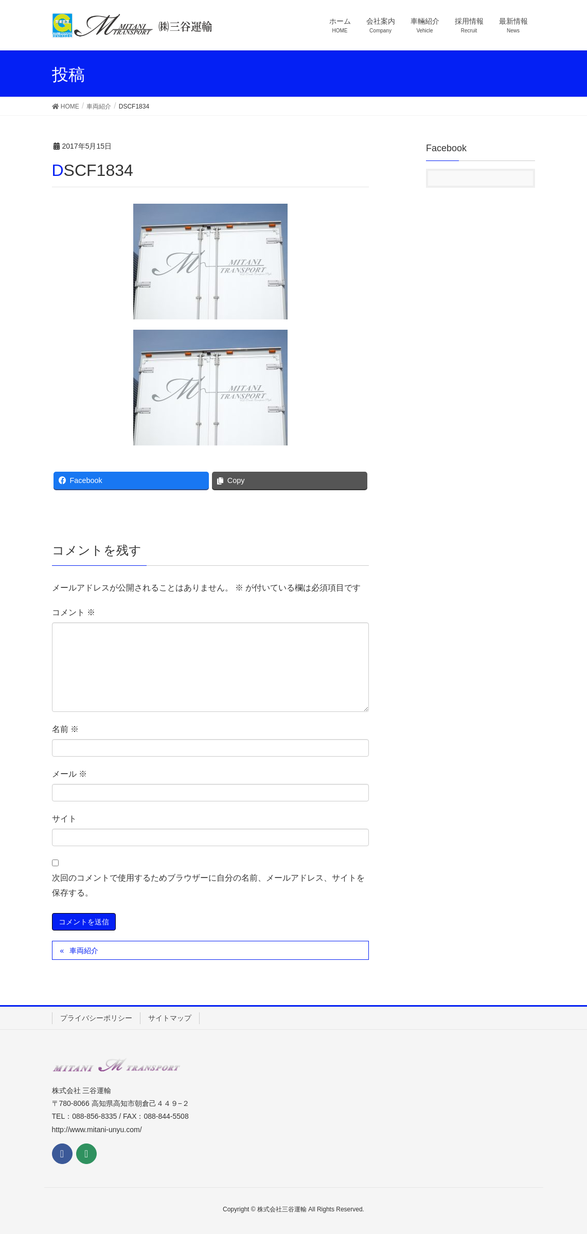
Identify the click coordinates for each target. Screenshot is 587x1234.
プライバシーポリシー (96, 1018)
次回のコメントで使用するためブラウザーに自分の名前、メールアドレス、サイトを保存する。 (208, 885)
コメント (73, 612)
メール (69, 774)
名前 (65, 729)
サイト (64, 818)
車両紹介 (83, 950)
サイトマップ (169, 1018)
